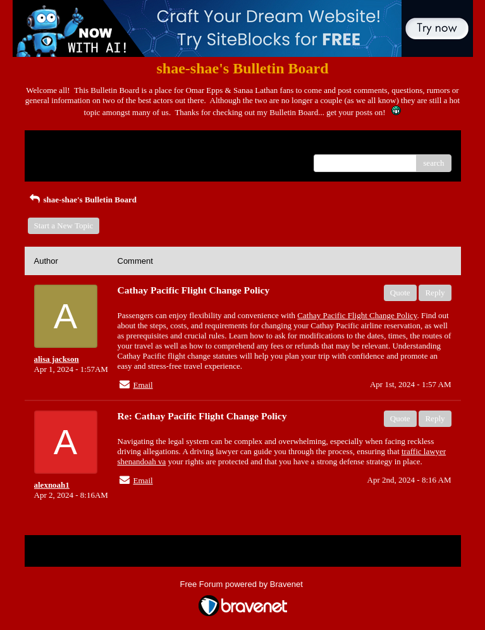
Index (113, 144)
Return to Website (63, 144)
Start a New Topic (64, 225)
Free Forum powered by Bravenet (242, 584)
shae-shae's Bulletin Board (82, 199)
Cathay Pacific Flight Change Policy (357, 315)
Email (143, 385)
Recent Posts (55, 159)
